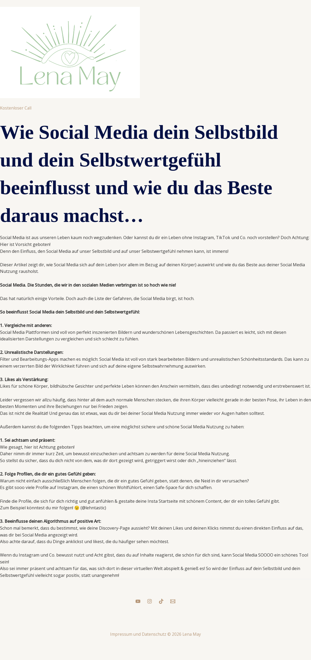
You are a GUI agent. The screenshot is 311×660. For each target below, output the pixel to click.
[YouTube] (137, 601)
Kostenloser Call (16, 108)
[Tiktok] (161, 601)
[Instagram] (149, 601)
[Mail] (172, 601)
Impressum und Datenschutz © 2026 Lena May (155, 634)
